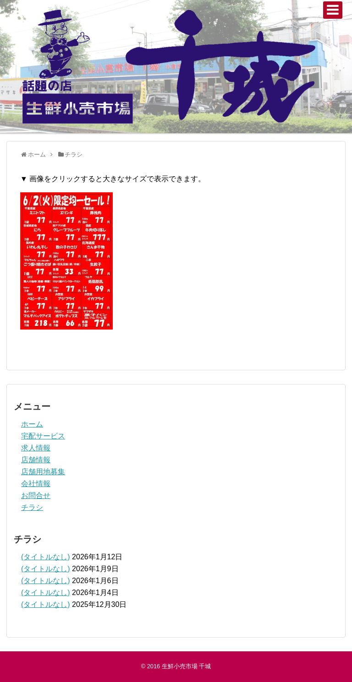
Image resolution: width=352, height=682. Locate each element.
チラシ (32, 507)
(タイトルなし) (45, 557)
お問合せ (35, 495)
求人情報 (35, 448)
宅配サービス (43, 436)
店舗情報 (35, 460)
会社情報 (35, 483)
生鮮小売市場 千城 (186, 666)
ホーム (32, 424)
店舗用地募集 (43, 472)
